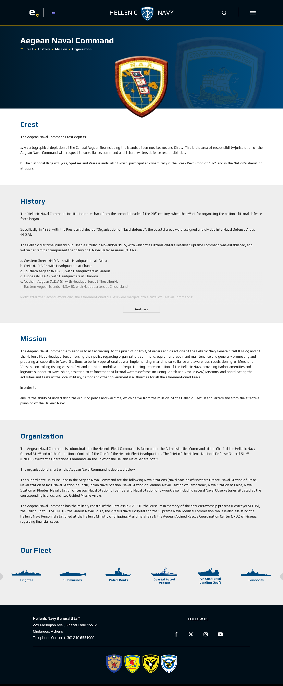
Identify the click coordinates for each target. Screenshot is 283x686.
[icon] (253, 12)
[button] (224, 13)
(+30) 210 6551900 (79, 637)
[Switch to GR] (53, 12)
